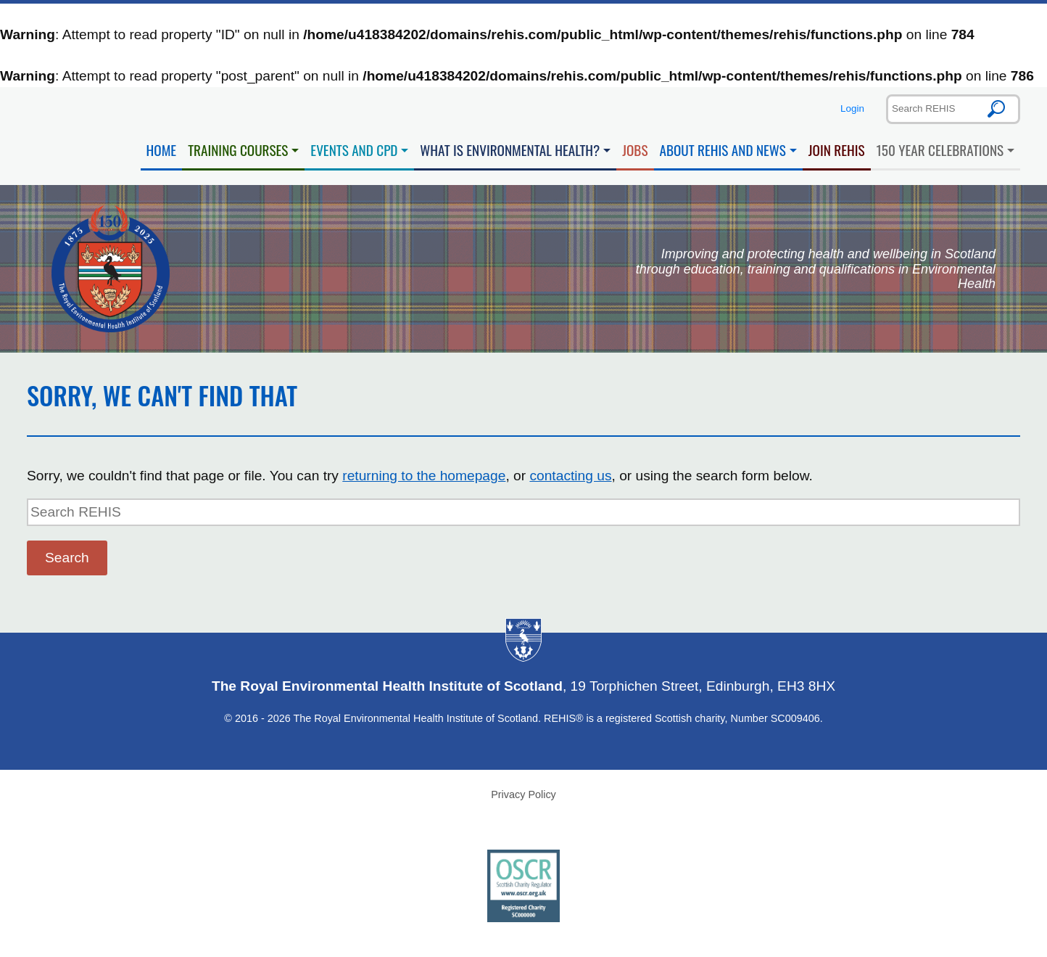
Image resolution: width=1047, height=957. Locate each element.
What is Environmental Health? (510, 149)
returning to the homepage (423, 475)
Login (852, 108)
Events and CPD (353, 149)
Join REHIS (836, 149)
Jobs (634, 149)
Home (161, 149)
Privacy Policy (523, 794)
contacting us (570, 475)
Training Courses (238, 149)
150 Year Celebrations (940, 149)
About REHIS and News (723, 149)
